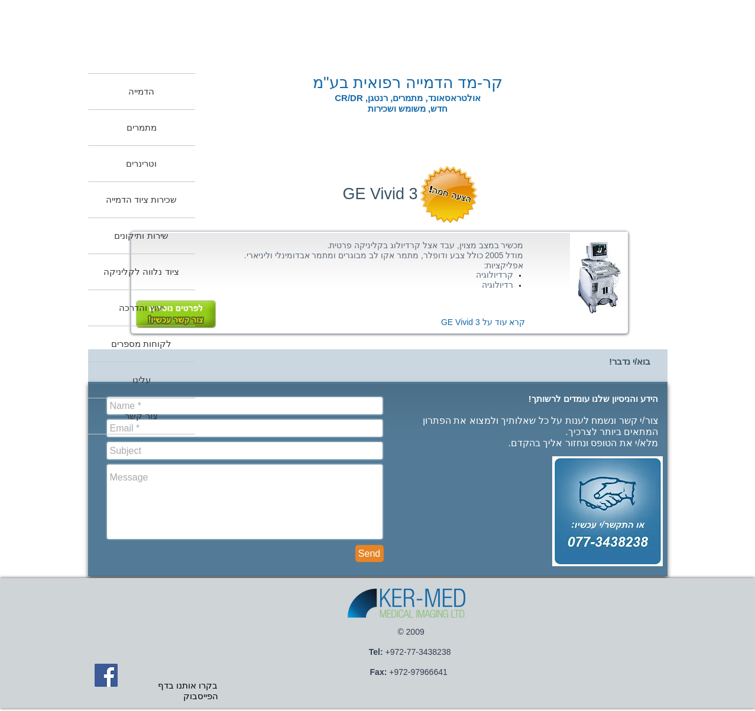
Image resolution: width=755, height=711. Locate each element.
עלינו (141, 380)
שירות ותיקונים (141, 235)
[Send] (369, 553)
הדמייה (141, 91)
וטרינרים (141, 163)
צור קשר (141, 416)
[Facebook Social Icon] (106, 675)
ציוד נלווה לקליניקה (141, 272)
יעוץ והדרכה (141, 308)
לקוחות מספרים (141, 344)
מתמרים (142, 127)
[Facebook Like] (492, 560)
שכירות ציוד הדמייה (141, 199)
